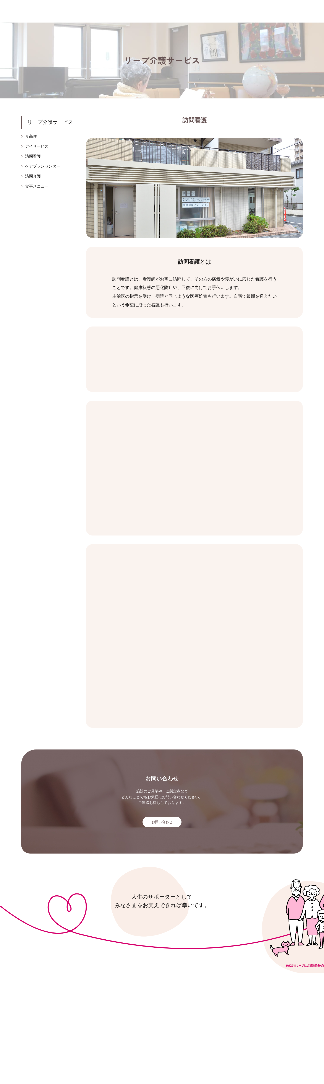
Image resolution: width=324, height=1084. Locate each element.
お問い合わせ (162, 823)
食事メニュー (37, 187)
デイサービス (37, 147)
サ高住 (31, 136)
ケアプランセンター (42, 167)
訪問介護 (33, 177)
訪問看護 (33, 157)
